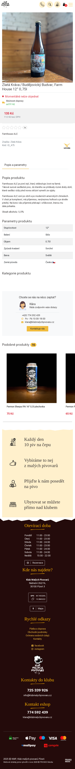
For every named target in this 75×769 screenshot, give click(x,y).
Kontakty (37, 639)
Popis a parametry (15, 165)
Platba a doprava (37, 628)
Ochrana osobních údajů (37, 635)
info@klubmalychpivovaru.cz (37, 695)
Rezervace (34, 562)
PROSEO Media (46, 762)
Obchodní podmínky (37, 632)
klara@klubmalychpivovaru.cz (39, 322)
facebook (37, 645)
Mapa (37, 608)
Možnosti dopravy (14, 101)
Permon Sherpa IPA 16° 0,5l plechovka (26, 406)
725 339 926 (37, 690)
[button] (50, 4)
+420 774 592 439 (31, 315)
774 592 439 (37, 712)
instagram (37, 649)
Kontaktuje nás (37, 328)
